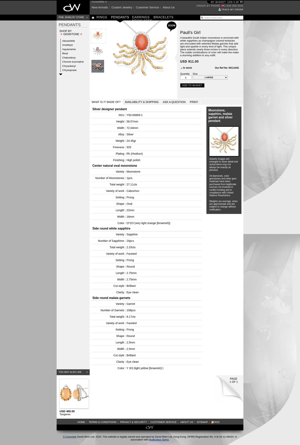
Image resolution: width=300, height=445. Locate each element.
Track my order (232, 9)
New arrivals (100, 7)
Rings (101, 17)
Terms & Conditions (103, 422)
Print (194, 102)
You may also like (70, 372)
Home (81, 422)
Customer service (147, 7)
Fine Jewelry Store (71, 17)
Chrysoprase (69, 70)
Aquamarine (69, 49)
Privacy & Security (133, 422)
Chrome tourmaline (73, 61)
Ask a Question (174, 102)
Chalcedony (69, 57)
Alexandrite (68, 40)
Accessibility (98, 1)
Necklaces (142, 20)
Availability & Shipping (142, 102)
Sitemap (202, 422)
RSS (217, 422)
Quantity (184, 73)
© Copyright (69, 436)
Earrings (141, 17)
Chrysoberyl (69, 66)
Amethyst (67, 44)
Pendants (120, 17)
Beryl (65, 53)
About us (169, 7)
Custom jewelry (121, 7)
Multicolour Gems (159, 439)
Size (195, 73)
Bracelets (163, 17)
